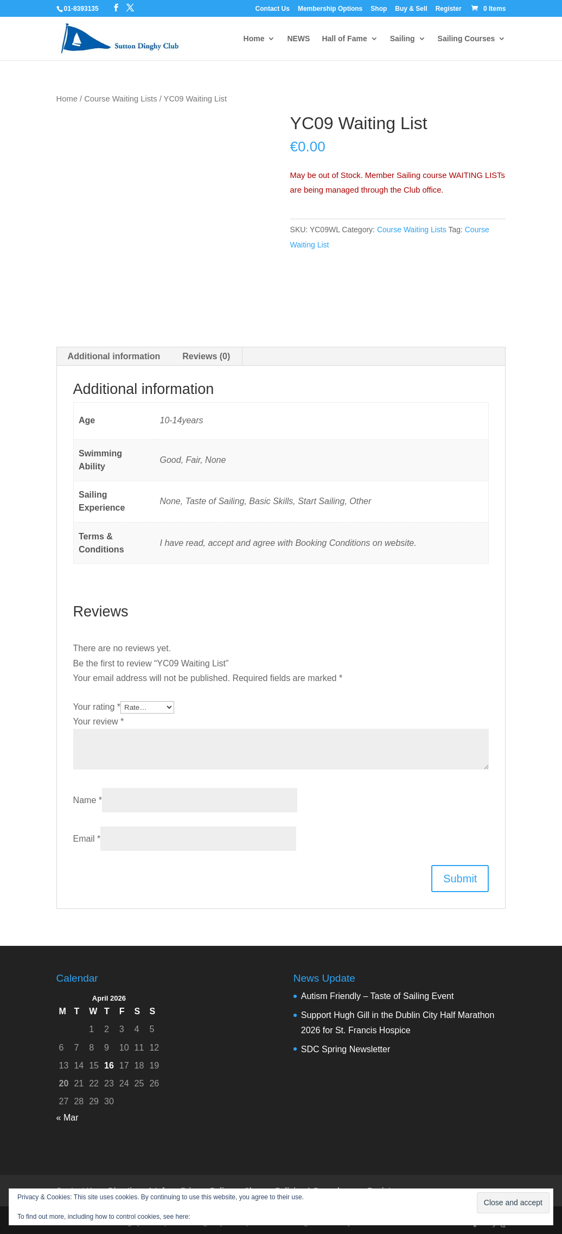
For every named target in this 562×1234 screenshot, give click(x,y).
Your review (98, 721)
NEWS (298, 39)
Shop (379, 8)
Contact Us (273, 8)
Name (87, 800)
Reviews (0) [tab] (206, 356)
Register (449, 8)
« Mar (67, 1117)
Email (87, 838)
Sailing (402, 39)
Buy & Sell (411, 8)
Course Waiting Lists (120, 98)
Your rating (96, 706)
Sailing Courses (466, 39)
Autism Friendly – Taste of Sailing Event (377, 996)
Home (254, 39)
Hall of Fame (344, 39)
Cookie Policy (212, 1216)
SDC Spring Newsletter (346, 1049)
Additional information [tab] (114, 356)
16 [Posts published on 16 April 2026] (109, 1065)
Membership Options (330, 8)
